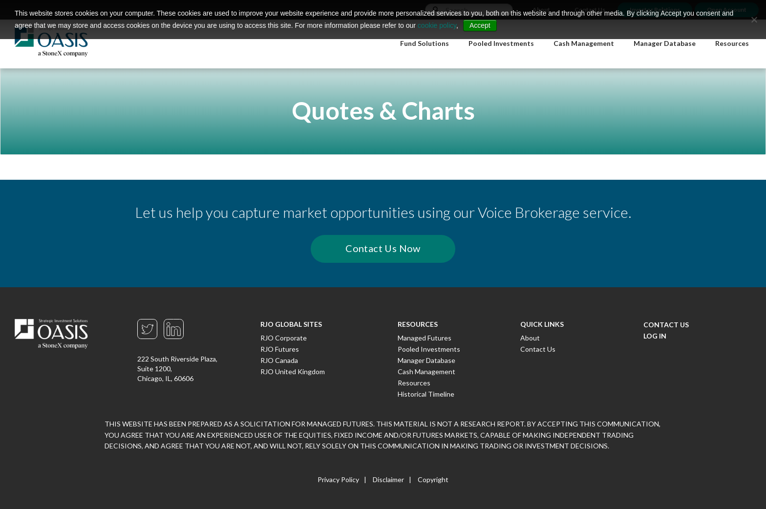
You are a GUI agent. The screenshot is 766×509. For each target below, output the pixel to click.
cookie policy (437, 25)
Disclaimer (388, 479)
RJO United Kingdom (292, 371)
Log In (654, 336)
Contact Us (537, 349)
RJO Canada (279, 360)
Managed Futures (424, 338)
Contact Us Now (383, 248)
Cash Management (426, 371)
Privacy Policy (338, 479)
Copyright (433, 479)
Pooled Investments (429, 349)
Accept (479, 25)
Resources (414, 383)
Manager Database (426, 360)
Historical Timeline (426, 394)
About (530, 338)
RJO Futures (279, 349)
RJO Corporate (283, 338)
